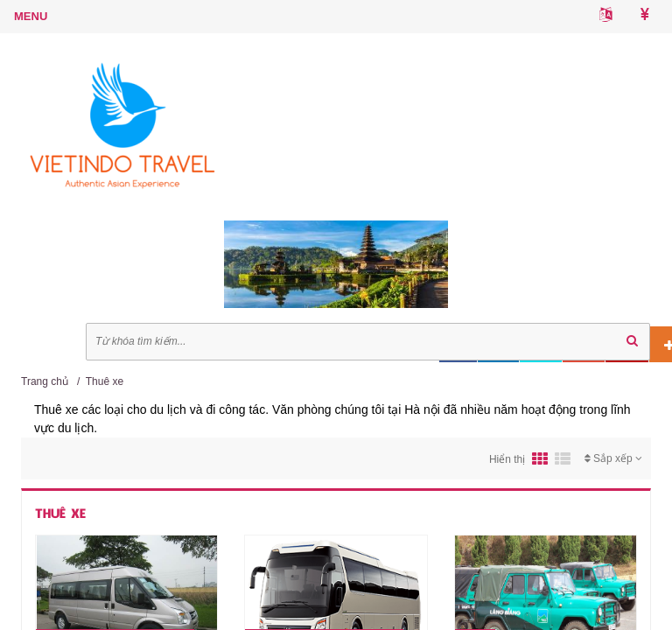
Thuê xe (104, 381)
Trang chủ (44, 381)
